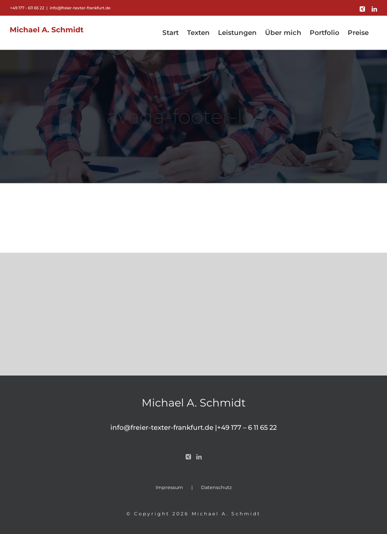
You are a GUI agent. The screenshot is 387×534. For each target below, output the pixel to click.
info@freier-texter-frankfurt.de (80, 7)
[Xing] (188, 456)
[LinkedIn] (199, 456)
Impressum (169, 487)
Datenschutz (216, 487)
